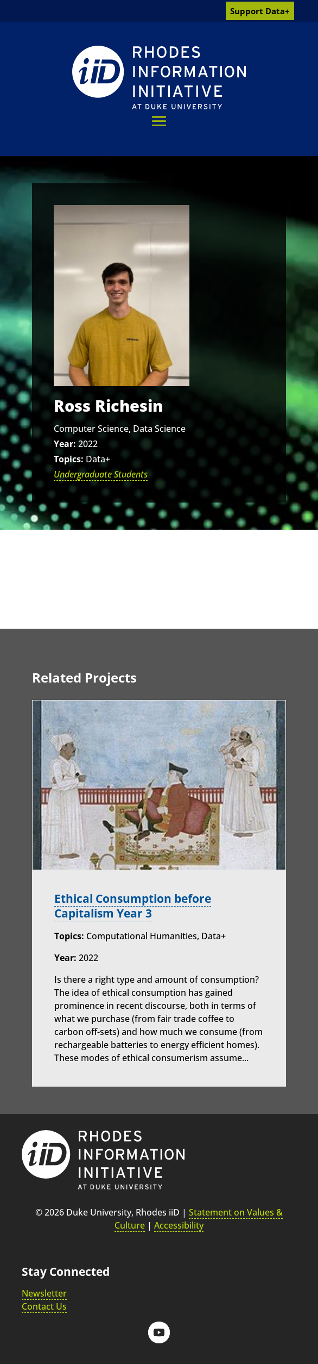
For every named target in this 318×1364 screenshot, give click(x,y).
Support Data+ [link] (260, 10)
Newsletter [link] (44, 1293)
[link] (159, 77)
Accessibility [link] (178, 1225)
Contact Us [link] (44, 1306)
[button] (159, 121)
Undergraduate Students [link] (101, 474)
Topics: (69, 459)
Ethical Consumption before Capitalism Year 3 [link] (132, 906)
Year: (65, 444)
